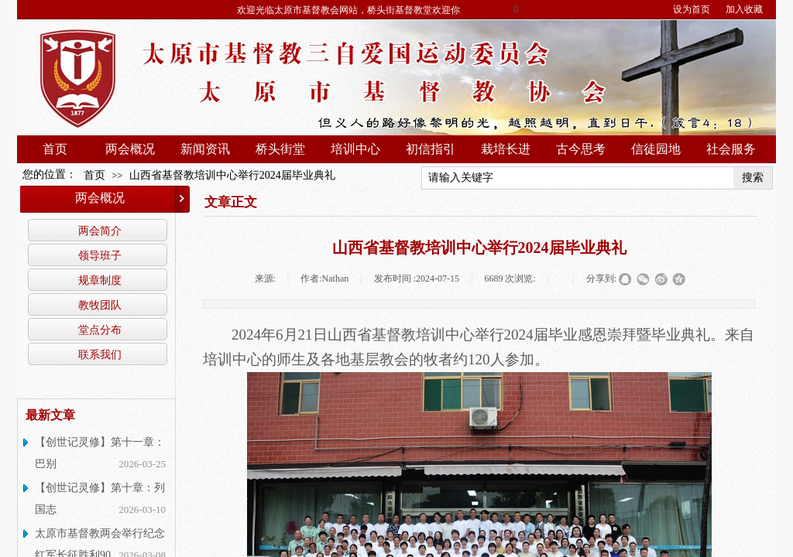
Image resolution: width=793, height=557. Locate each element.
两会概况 (130, 148)
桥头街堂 (280, 148)
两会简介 (100, 230)
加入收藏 (744, 9)
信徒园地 (656, 148)
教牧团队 (100, 305)
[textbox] (577, 178)
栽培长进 (505, 148)
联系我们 (100, 354)
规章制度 (100, 280)
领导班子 (100, 255)
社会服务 (731, 148)
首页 (55, 148)
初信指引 (430, 148)
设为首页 (691, 9)
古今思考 (581, 148)
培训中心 (355, 148)
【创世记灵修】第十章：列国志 (100, 498)
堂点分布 (100, 329)
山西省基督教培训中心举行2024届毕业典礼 (232, 175)
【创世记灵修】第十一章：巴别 (100, 453)
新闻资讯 (205, 148)
